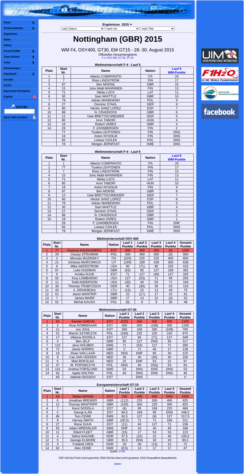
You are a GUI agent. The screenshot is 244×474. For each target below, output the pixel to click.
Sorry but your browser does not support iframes (220, 24)
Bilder (7, 39)
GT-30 (121, 57)
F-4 (104, 57)
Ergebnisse (10, 34)
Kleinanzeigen (12, 68)
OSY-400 (112, 57)
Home (7, 22)
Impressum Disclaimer (17, 91)
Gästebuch (10, 74)
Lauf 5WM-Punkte (176, 70)
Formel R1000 (12, 51)
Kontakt (8, 79)
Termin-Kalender (13, 28)
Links (7, 62)
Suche (7, 85)
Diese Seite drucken (15, 117)
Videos (8, 45)
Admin (117, 464)
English (8, 96)
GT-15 (129, 57)
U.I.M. (122, 451)
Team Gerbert (12, 56)
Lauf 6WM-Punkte (176, 157)
